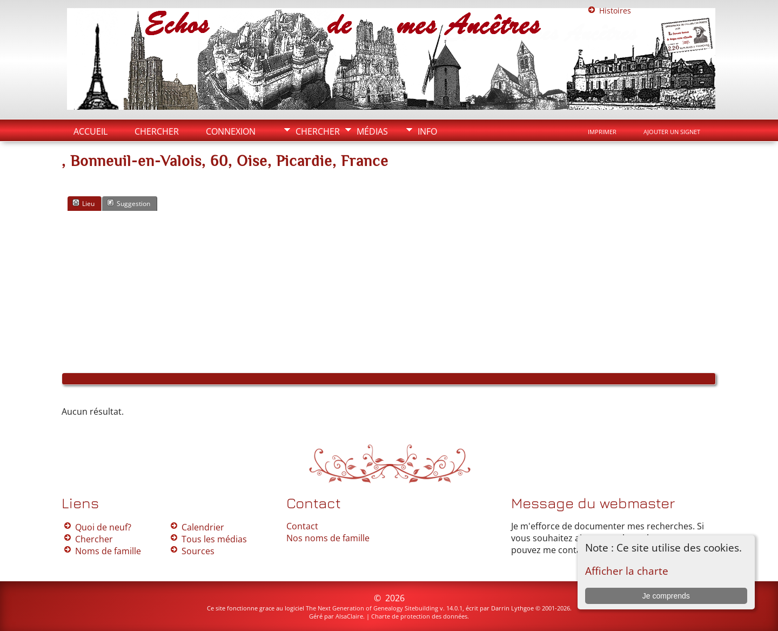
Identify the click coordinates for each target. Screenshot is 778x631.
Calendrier (203, 527)
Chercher (318, 131)
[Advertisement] (389, 292)
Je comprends (666, 596)
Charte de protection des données (419, 616)
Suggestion (128, 203)
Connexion (231, 131)
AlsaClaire (349, 616)
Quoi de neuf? (103, 527)
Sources (198, 551)
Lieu (83, 203)
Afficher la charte (626, 570)
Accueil (90, 131)
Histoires (615, 10)
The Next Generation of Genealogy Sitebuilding (372, 608)
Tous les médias (214, 539)
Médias (372, 131)
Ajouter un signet (671, 132)
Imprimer (602, 132)
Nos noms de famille (328, 538)
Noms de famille (108, 551)
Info (427, 131)
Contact (302, 526)
